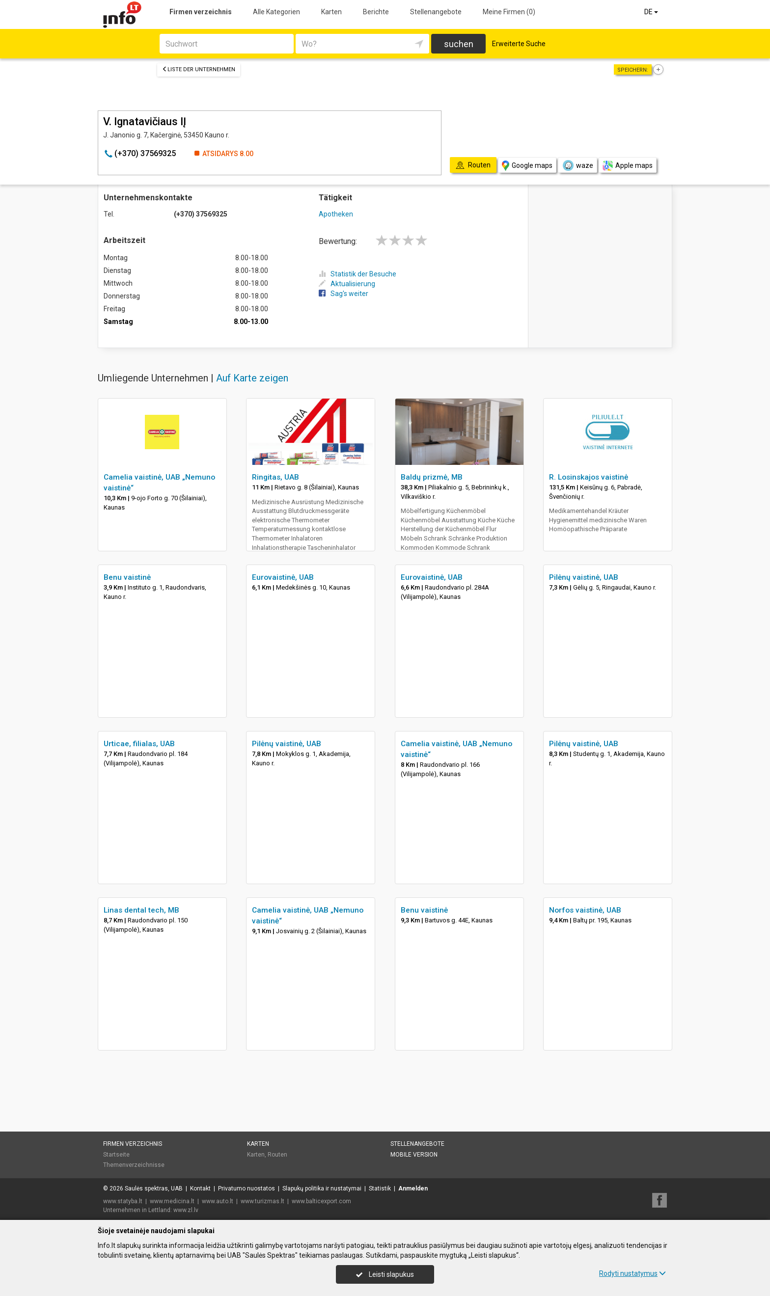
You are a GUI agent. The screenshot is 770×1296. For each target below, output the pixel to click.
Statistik (380, 1188)
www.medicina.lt (172, 1201)
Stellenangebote (436, 12)
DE (652, 12)
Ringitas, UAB (275, 477)
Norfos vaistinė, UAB (585, 910)
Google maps (527, 166)
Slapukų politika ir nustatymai (321, 1188)
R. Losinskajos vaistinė (588, 477)
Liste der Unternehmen (198, 69)
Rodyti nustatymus (632, 1273)
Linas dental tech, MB (141, 910)
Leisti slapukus (385, 1274)
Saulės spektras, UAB (154, 1188)
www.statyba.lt (122, 1201)
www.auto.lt (217, 1201)
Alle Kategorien (276, 12)
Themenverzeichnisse (134, 1164)
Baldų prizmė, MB (432, 477)
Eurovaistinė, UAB (283, 577)
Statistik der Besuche (357, 274)
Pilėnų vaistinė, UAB (583, 577)
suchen (458, 44)
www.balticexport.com (321, 1201)
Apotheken (336, 214)
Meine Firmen (509, 12)
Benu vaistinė (127, 577)
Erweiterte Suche (519, 44)
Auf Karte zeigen (252, 378)
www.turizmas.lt (262, 1201)
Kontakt (200, 1188)
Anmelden (413, 1188)
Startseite (116, 1154)
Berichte (376, 12)
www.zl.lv (185, 1210)
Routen (277, 1154)
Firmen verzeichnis (200, 12)
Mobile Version (414, 1154)
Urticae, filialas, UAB (139, 743)
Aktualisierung (347, 284)
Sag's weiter (343, 293)
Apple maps (628, 166)
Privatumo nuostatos (246, 1188)
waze (577, 165)
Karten (331, 12)
